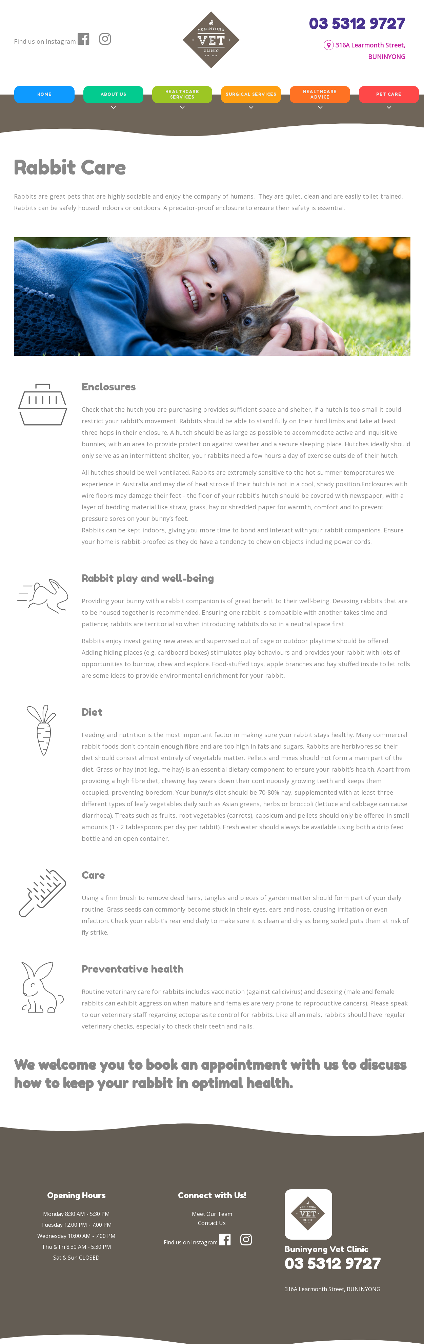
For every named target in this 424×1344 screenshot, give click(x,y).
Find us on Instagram (45, 41)
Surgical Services (251, 94)
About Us (113, 94)
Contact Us (212, 1223)
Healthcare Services (182, 94)
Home (44, 94)
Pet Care (388, 94)
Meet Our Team (212, 1214)
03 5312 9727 (357, 23)
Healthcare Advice (320, 94)
